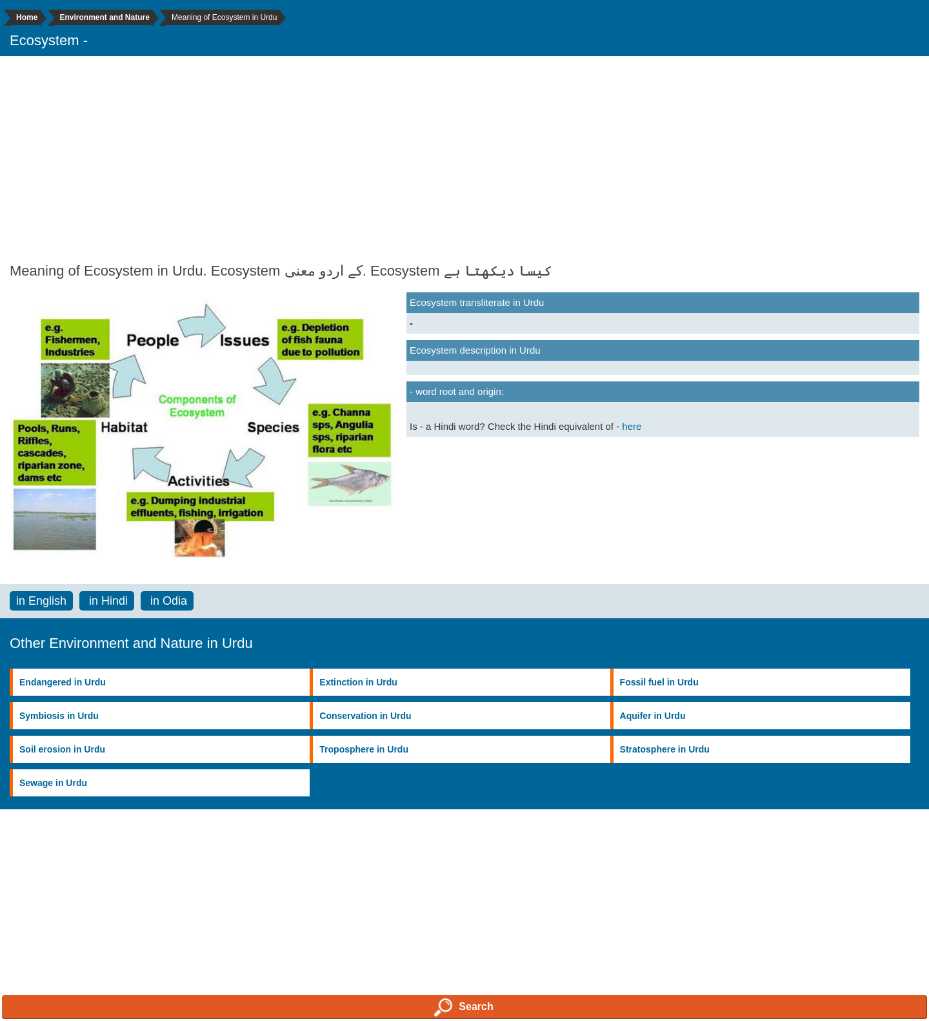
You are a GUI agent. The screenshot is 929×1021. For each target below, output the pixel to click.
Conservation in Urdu (365, 716)
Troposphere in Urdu (363, 749)
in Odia (167, 600)
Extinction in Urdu (358, 682)
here (631, 426)
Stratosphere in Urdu (665, 749)
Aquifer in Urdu (653, 716)
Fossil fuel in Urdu (659, 682)
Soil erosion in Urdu (62, 749)
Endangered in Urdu (62, 682)
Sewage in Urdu (53, 783)
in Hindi (107, 600)
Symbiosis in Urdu (59, 716)
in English (41, 600)
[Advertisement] (464, 159)
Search (463, 1007)
